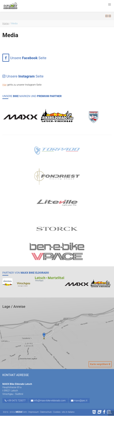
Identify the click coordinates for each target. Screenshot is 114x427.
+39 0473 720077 (15, 400)
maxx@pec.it (79, 400)
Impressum (33, 412)
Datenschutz (46, 412)
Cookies (56, 412)
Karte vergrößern (100, 364)
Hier (4, 84)
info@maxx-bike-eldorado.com (48, 400)
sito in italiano (68, 412)
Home (5, 23)
